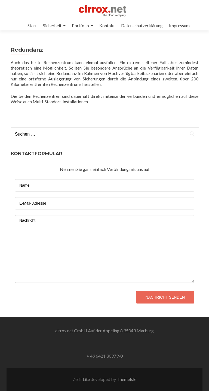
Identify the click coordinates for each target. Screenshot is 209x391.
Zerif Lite (82, 379)
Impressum (179, 25)
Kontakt (107, 25)
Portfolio (80, 25)
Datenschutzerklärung (142, 25)
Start (32, 25)
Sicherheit (52, 25)
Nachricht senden (165, 297)
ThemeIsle (126, 379)
